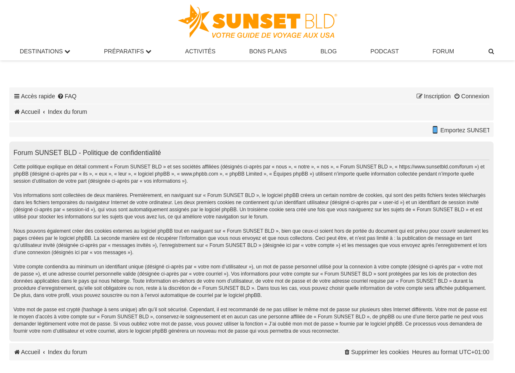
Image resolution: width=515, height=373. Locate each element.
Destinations (45, 51)
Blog (328, 51)
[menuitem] (491, 51)
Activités (200, 51)
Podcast (384, 51)
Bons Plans (268, 51)
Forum (443, 51)
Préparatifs (127, 51)
